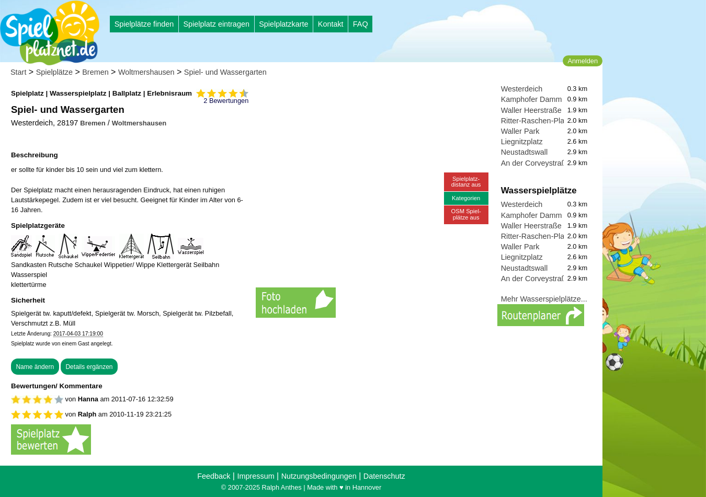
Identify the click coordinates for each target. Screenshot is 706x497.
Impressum (255, 476)
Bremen (95, 72)
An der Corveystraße (536, 163)
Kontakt (331, 24)
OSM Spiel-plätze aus (466, 214)
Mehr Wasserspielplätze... (544, 299)
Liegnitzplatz (522, 141)
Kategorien (466, 198)
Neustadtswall (524, 152)
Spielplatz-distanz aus (466, 182)
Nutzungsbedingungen (319, 476)
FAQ (360, 24)
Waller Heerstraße (531, 110)
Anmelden (582, 61)
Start (18, 72)
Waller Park (520, 131)
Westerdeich (522, 89)
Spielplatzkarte (283, 24)
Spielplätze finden (144, 24)
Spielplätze (54, 72)
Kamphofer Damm (531, 99)
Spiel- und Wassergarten (225, 72)
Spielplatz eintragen (216, 24)
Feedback (213, 476)
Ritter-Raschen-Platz (536, 121)
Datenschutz (384, 476)
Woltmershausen (146, 72)
